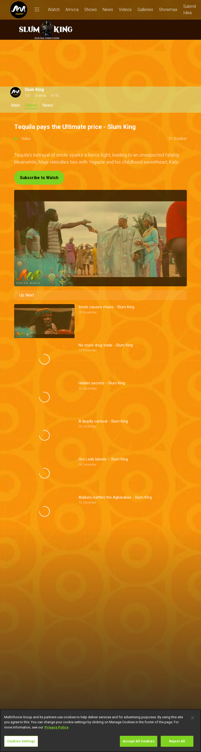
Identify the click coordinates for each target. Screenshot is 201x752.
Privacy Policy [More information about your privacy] (56, 727)
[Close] (192, 717)
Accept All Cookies (138, 741)
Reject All (177, 741)
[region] (100, 730)
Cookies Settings (21, 741)
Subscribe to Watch (39, 177)
